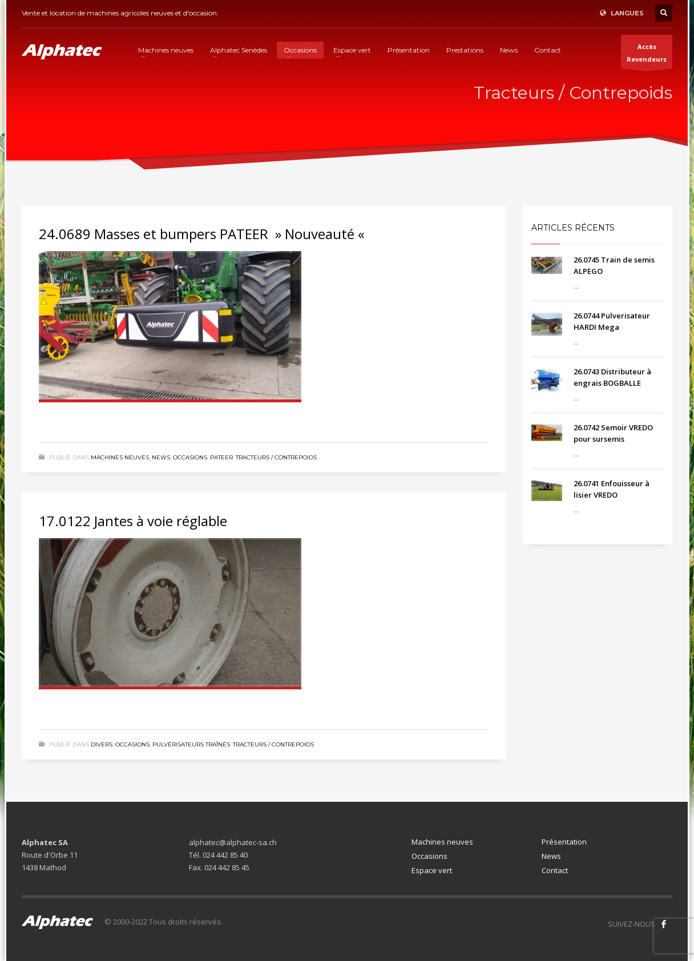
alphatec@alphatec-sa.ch (233, 842)
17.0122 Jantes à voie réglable (133, 520)
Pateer (221, 457)
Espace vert (431, 870)
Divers (101, 744)
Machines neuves (120, 457)
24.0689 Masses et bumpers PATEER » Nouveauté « (203, 233)
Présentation (564, 842)
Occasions (190, 457)
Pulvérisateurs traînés (191, 744)
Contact (555, 870)
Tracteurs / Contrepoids (276, 457)
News (161, 457)
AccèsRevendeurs (646, 55)
